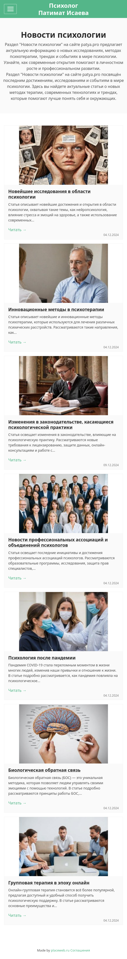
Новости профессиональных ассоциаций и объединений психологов (58, 542)
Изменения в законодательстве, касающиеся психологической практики (61, 424)
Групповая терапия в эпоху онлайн (49, 883)
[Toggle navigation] (10, 9)
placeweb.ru (60, 950)
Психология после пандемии (42, 658)
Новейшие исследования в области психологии (49, 194)
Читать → (17, 229)
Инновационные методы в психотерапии (56, 309)
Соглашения (80, 950)
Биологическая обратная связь (44, 770)
